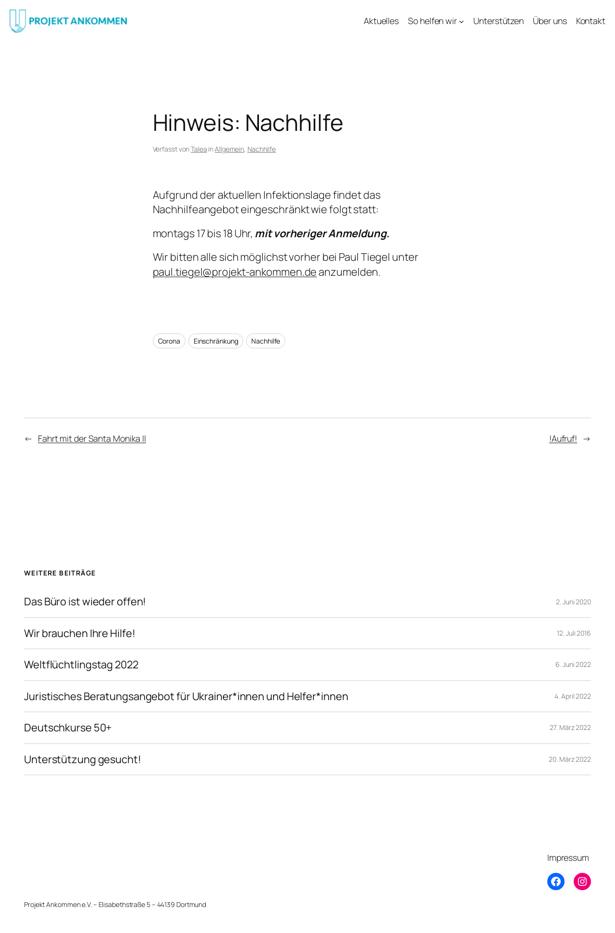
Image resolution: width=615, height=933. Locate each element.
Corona (169, 340)
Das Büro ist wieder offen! (85, 601)
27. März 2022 (570, 727)
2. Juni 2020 (573, 601)
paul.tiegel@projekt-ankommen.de (235, 272)
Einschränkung (216, 340)
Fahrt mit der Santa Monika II (92, 438)
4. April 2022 (572, 696)
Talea (199, 148)
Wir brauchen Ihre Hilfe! (79, 633)
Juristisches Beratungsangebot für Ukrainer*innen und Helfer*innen (186, 696)
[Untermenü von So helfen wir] (461, 21)
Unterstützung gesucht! (82, 759)
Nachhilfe (261, 148)
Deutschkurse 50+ (68, 727)
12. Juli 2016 (574, 633)
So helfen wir (432, 20)
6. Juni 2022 (573, 664)
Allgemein (229, 148)
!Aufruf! (563, 438)
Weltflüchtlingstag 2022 (81, 664)
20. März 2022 (570, 759)
